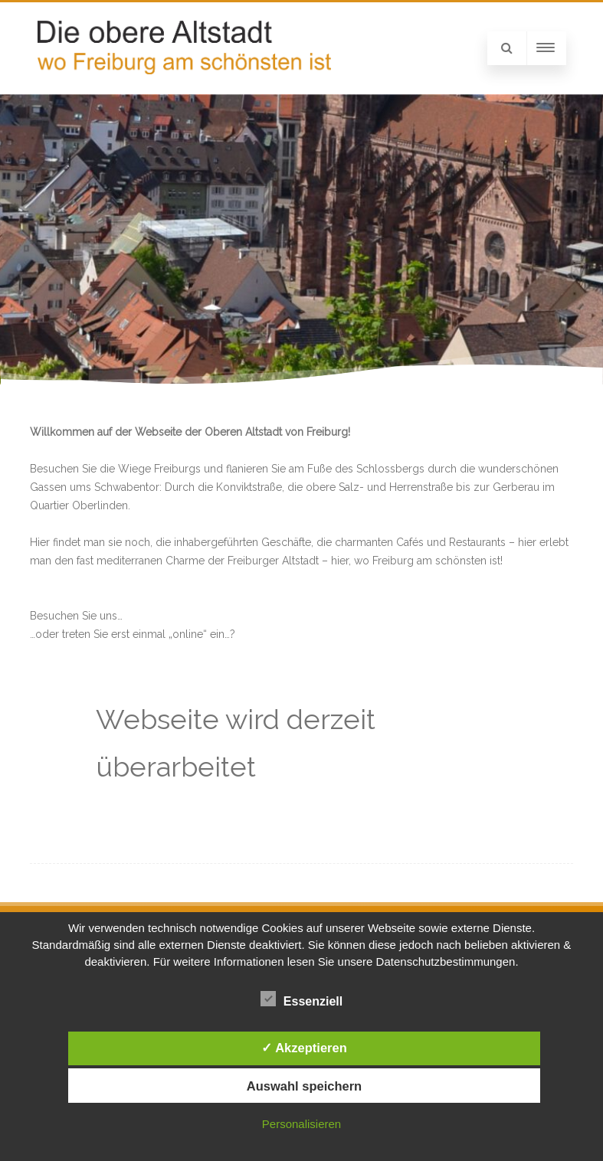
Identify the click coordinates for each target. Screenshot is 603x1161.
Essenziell (301, 998)
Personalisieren (301, 1123)
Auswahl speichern (304, 1086)
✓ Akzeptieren (304, 1048)
